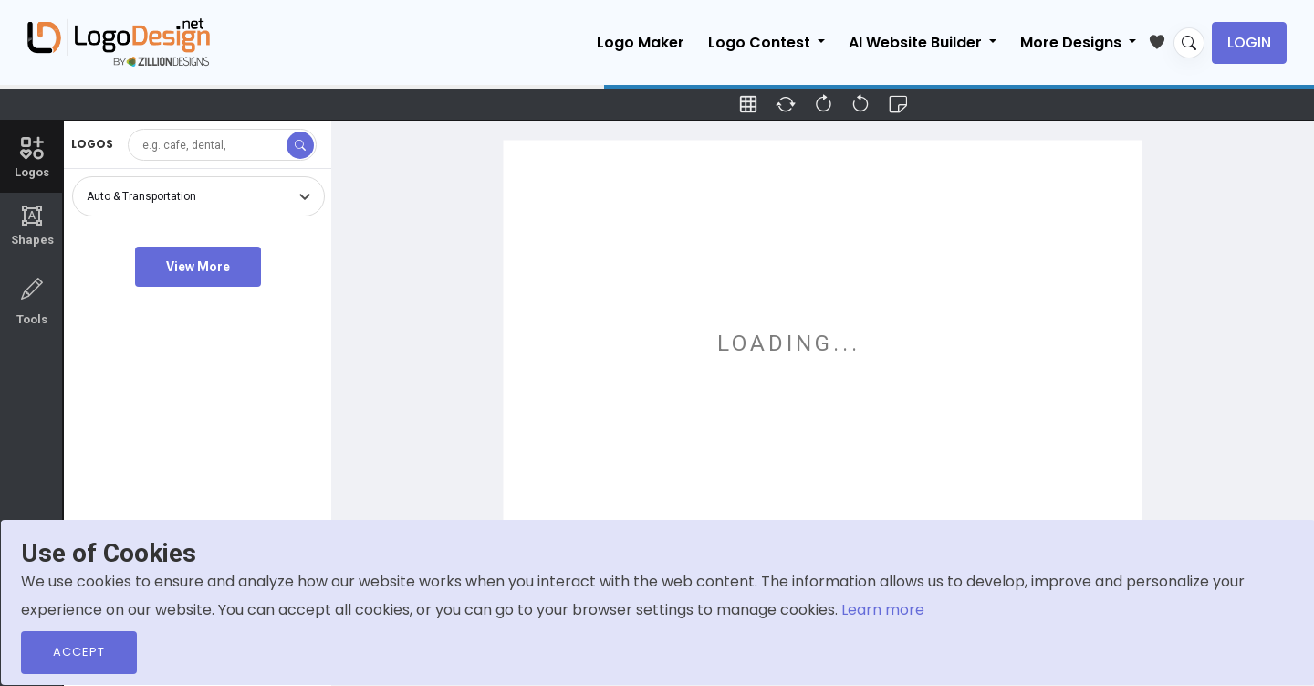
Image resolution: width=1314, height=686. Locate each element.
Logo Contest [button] (761, 42)
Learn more (882, 609)
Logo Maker (640, 42)
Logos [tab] (32, 156)
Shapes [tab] (32, 226)
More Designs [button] (1072, 42)
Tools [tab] (32, 299)
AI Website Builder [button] (917, 42)
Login (1249, 42)
